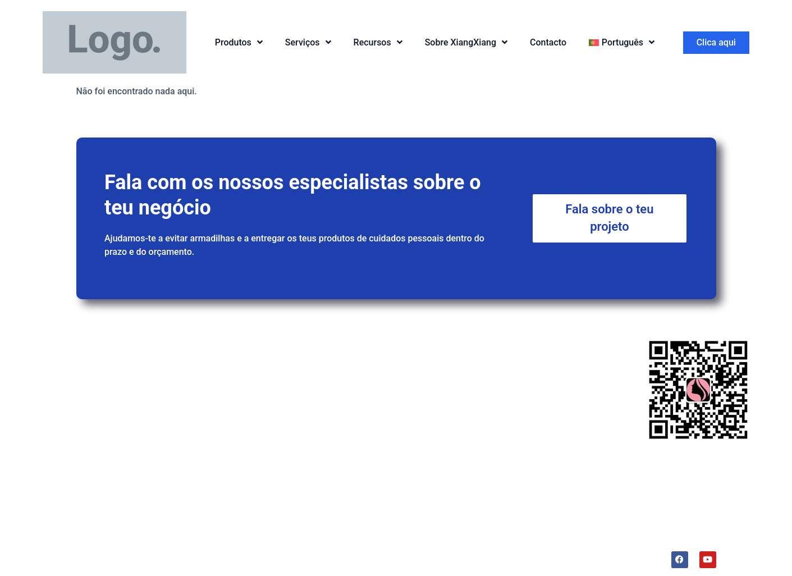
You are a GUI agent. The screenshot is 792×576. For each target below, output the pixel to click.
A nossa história (532, 459)
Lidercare (598, 555)
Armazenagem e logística (405, 453)
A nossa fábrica (531, 373)
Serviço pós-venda (391, 410)
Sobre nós (520, 346)
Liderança (519, 415)
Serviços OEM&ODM (395, 367)
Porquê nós (540, 317)
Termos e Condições (536, 555)
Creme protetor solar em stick (268, 413)
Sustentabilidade (533, 394)
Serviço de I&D (383, 346)
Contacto (548, 42)
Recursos (378, 42)
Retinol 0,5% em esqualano (262, 440)
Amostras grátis (386, 388)
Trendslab (520, 437)
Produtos (239, 42)
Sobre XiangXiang (466, 42)
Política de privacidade (447, 555)
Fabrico (369, 432)
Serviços (308, 42)
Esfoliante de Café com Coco (266, 467)
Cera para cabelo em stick (260, 386)
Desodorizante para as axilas (266, 488)
